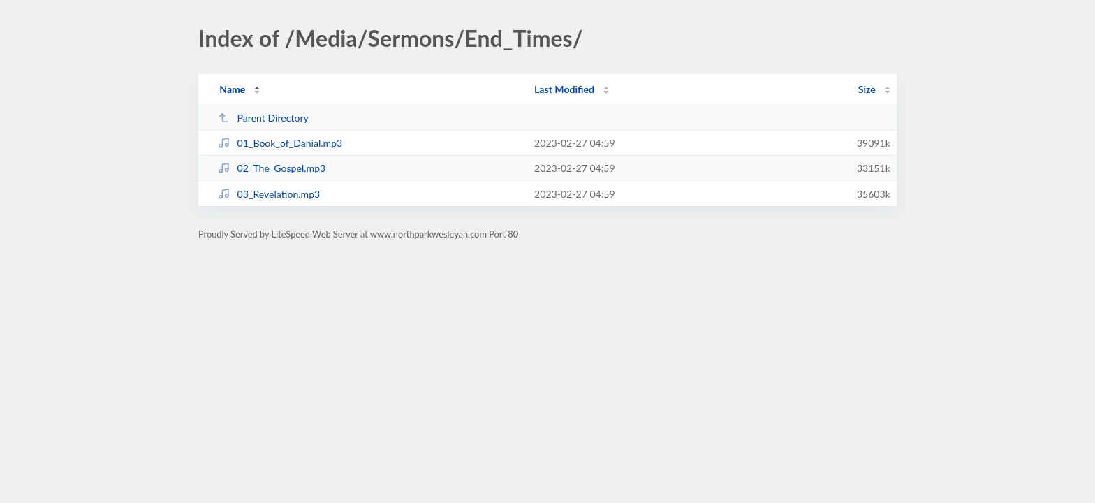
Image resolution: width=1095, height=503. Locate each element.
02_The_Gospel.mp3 (271, 168)
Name (232, 89)
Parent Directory (263, 118)
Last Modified (564, 89)
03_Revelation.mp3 (269, 194)
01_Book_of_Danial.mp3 (280, 143)
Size (867, 89)
